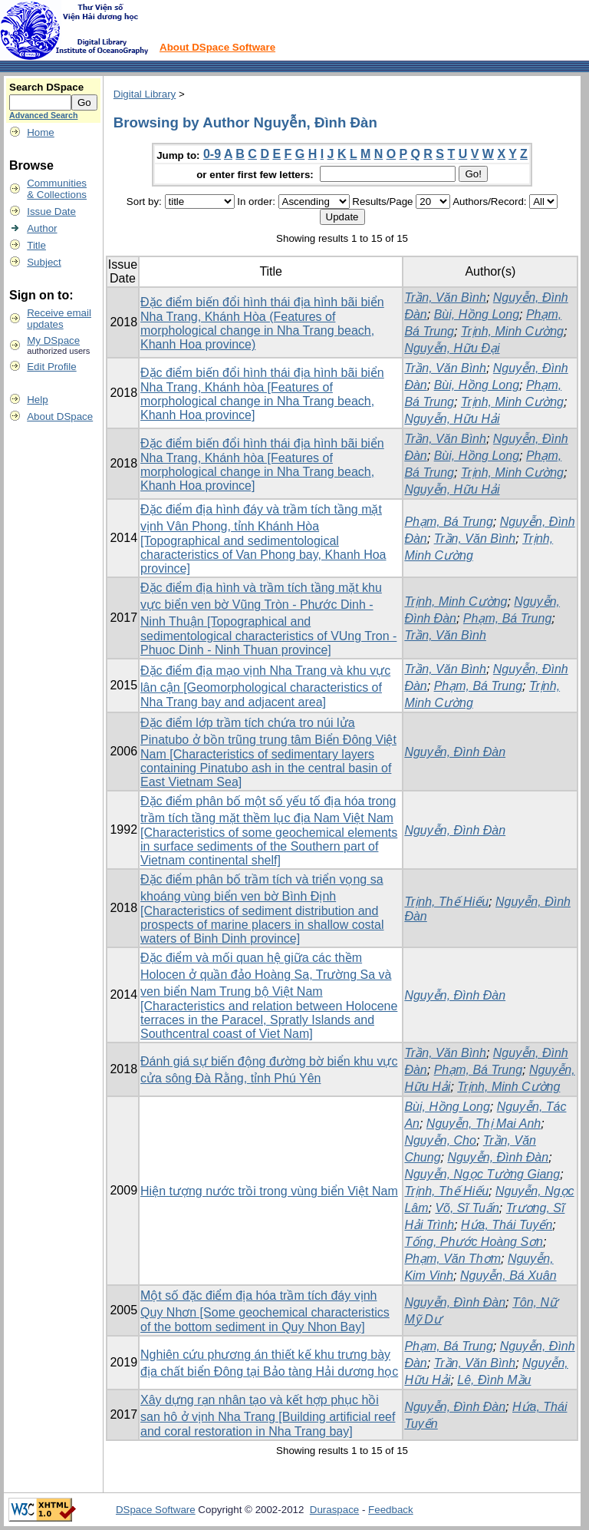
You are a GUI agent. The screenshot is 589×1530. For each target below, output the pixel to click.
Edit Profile (51, 366)
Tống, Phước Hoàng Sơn (473, 1241)
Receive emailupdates (59, 318)
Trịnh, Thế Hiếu (446, 901)
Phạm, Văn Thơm (452, 1258)
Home (40, 132)
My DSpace (53, 340)
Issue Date (51, 211)
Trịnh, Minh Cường (512, 331)
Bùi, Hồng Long (476, 314)
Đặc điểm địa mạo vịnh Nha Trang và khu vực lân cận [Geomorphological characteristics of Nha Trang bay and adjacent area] (265, 686)
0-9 (212, 153)
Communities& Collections (57, 188)
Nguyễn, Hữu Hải (451, 418)
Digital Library (145, 94)
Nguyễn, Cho (440, 1140)
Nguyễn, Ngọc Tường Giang (482, 1174)
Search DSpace (46, 87)
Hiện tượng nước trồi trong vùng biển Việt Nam (269, 1191)
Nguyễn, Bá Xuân (508, 1275)
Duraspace (334, 1509)
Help (37, 399)
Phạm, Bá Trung (448, 521)
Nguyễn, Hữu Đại (451, 348)
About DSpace (60, 416)
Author (42, 228)
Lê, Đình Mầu (494, 1379)
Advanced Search (43, 115)
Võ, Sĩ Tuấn (467, 1207)
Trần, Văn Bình (445, 297)
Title (36, 245)
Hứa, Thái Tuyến (506, 1224)
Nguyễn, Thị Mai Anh (483, 1123)
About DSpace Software (217, 47)
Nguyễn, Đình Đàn (454, 751)
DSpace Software (156, 1509)
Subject (44, 262)
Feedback (390, 1509)
